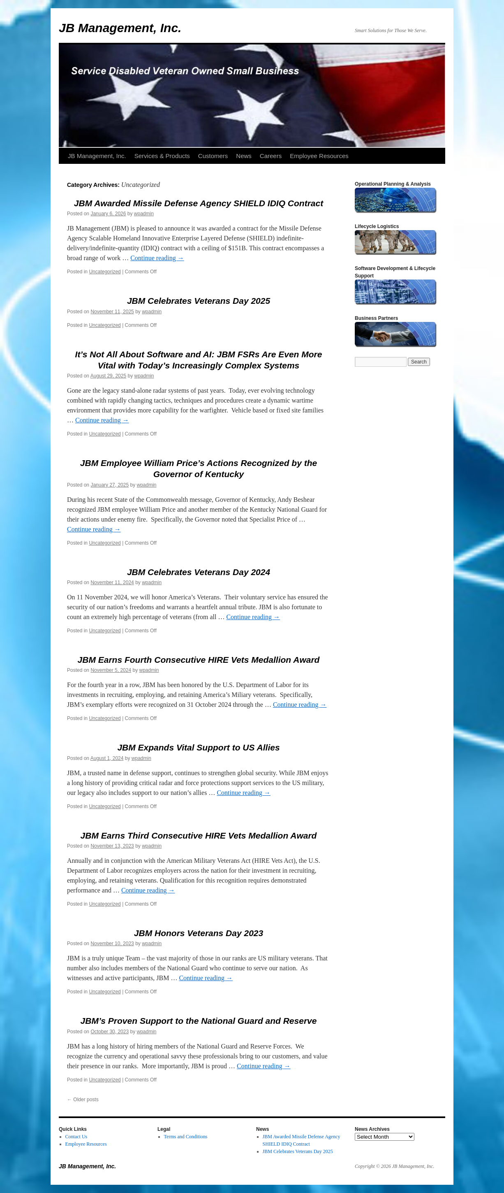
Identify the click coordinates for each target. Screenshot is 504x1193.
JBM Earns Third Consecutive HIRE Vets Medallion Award (199, 835)
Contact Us (76, 1136)
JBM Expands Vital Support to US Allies (198, 747)
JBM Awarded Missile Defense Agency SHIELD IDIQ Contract (198, 203)
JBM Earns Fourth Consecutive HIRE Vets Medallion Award (199, 659)
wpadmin (144, 214)
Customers (213, 155)
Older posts (83, 1099)
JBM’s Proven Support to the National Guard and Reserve (199, 1020)
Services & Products (162, 155)
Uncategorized (104, 272)
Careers (271, 155)
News (244, 155)
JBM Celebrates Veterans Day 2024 (198, 572)
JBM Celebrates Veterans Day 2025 (198, 300)
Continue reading (157, 257)
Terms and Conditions (186, 1136)
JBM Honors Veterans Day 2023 (198, 933)
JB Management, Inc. (120, 28)
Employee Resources (319, 155)
